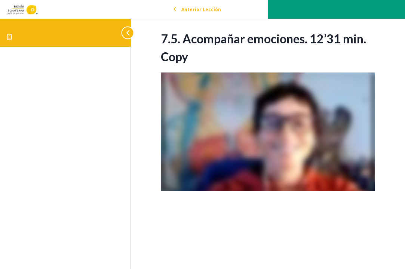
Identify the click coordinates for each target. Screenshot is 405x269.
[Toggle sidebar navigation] (124, 33)
